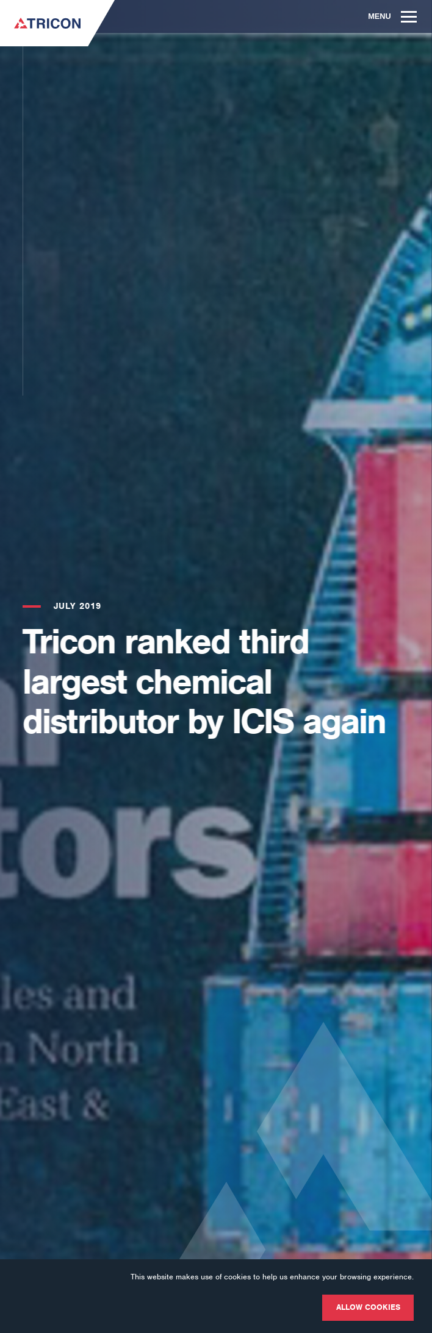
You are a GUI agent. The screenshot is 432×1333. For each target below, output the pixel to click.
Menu (392, 16)
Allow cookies (368, 1307)
